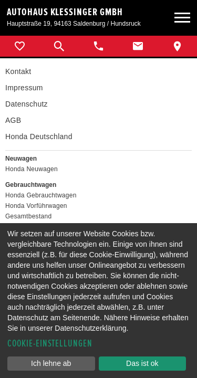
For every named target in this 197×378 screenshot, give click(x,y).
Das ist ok (142, 363)
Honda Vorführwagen (36, 205)
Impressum (24, 87)
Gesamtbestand (28, 216)
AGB (13, 120)
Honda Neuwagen (31, 169)
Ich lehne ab (51, 363)
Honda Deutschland (38, 136)
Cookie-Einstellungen (49, 344)
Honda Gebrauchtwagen (41, 195)
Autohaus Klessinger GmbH (65, 12)
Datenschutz (26, 104)
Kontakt (18, 71)
